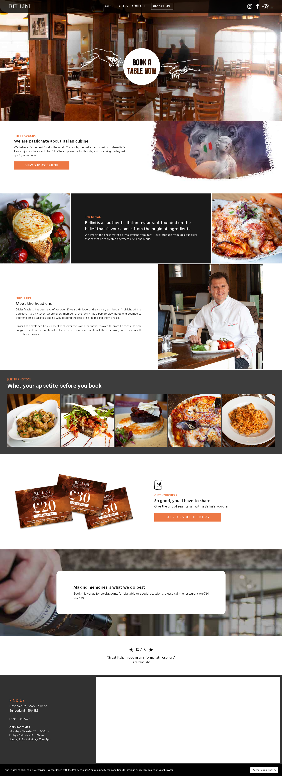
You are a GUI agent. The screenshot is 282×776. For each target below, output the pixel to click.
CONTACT (138, 6)
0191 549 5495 (162, 6)
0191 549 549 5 (20, 719)
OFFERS (123, 6)
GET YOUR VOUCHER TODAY (188, 517)
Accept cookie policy (264, 770)
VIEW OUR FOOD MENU (41, 165)
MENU (109, 6)
